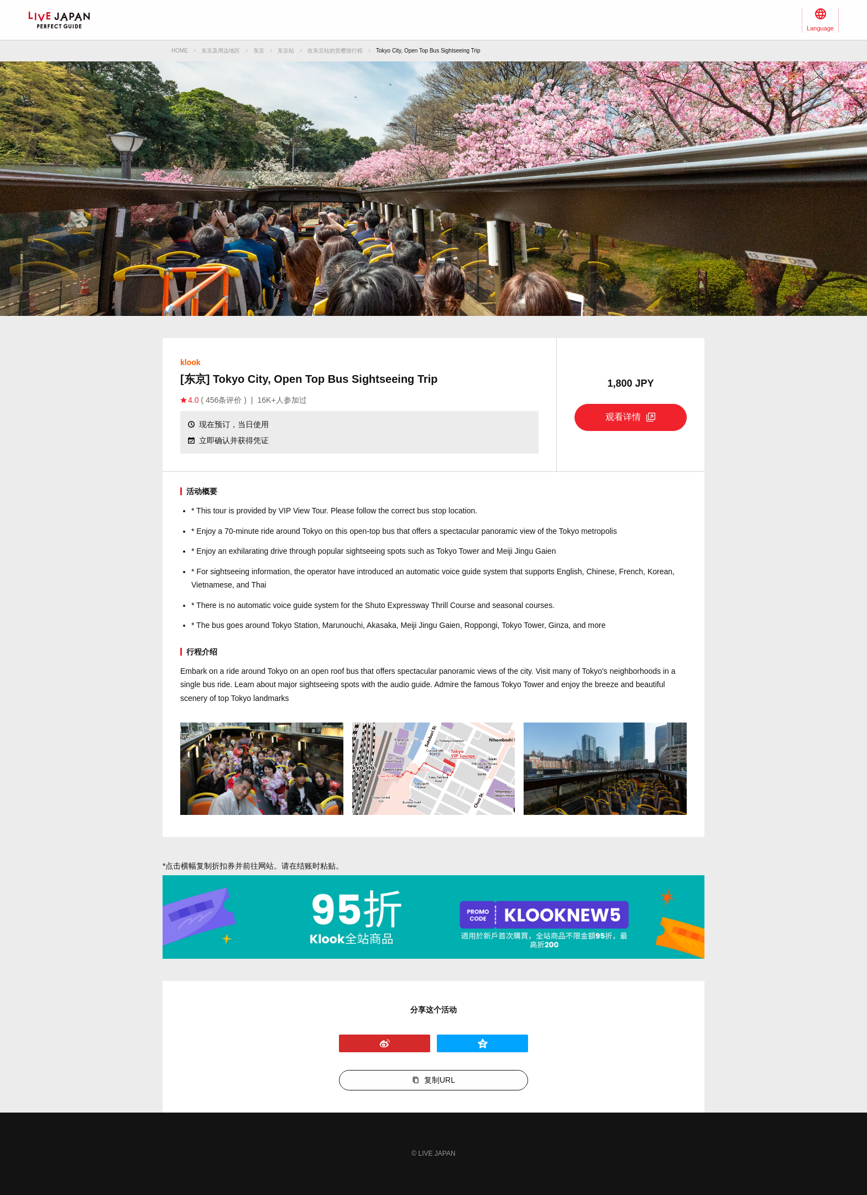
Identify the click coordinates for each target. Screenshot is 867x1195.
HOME (179, 51)
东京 (258, 51)
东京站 (286, 51)
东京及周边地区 (220, 51)
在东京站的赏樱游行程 (335, 51)
